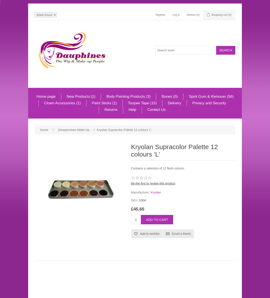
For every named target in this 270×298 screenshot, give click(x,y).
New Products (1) (81, 96)
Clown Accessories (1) (62, 103)
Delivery (174, 103)
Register (161, 14)
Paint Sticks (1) (104, 103)
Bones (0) (170, 96)
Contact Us (156, 110)
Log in (176, 14)
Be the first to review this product (153, 183)
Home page (46, 96)
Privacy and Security (209, 103)
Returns (111, 110)
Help (132, 110)
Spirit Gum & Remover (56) (211, 96)
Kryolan (156, 192)
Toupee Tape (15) (142, 103)
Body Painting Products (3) (128, 96)
